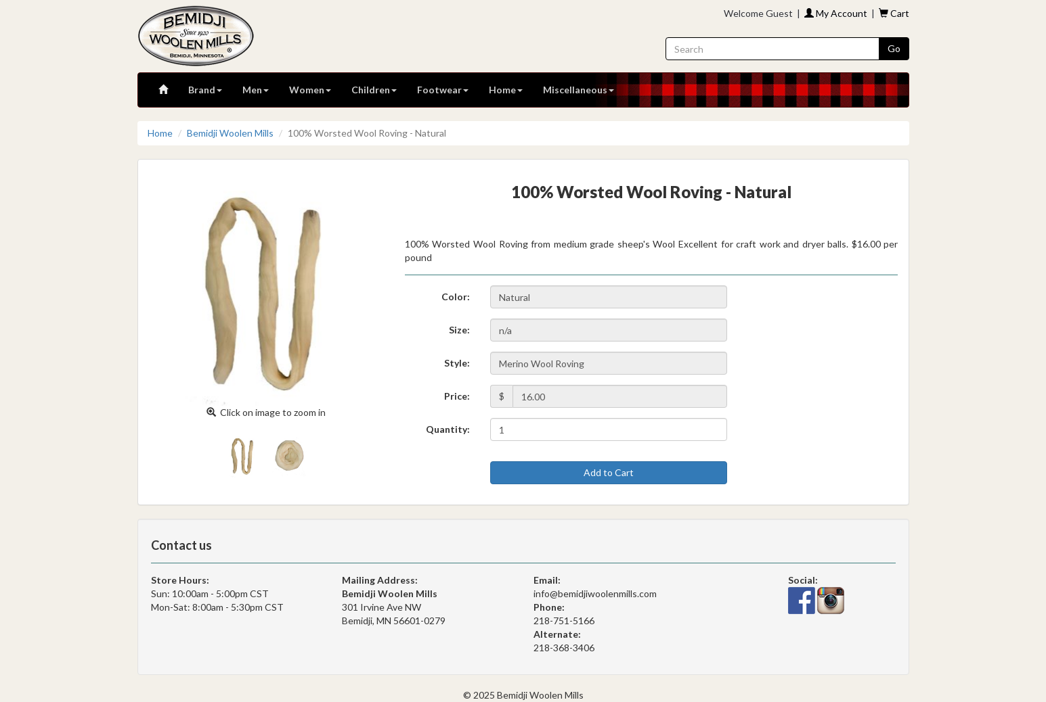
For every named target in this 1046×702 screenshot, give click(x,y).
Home (506, 89)
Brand (205, 89)
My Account (835, 13)
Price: (457, 396)
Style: (457, 363)
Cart (894, 13)
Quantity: (448, 429)
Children (374, 89)
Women (310, 89)
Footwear (442, 89)
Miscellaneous (578, 89)
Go (894, 48)
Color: (455, 296)
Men (255, 89)
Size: (459, 329)
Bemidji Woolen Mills (230, 133)
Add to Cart (609, 472)
